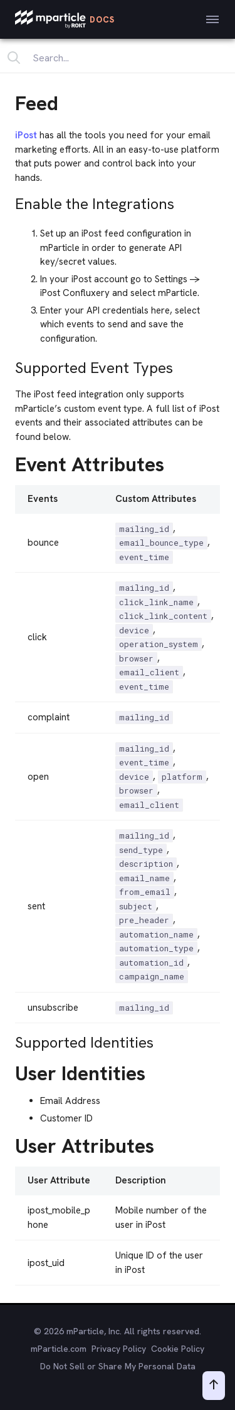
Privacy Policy (118, 1348)
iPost (26, 135)
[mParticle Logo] (65, 19)
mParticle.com (58, 1348)
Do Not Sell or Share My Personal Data (118, 1366)
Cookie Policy (177, 1348)
